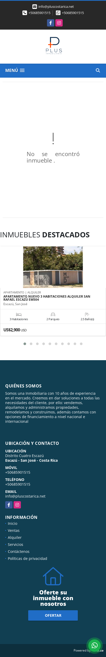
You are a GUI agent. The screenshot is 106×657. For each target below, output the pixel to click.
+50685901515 (39, 12)
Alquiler (15, 537)
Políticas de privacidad (27, 558)
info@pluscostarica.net (25, 496)
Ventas (14, 530)
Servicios (15, 544)
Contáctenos (19, 551)
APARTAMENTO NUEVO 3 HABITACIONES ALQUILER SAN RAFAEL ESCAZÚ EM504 (46, 298)
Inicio (12, 523)
